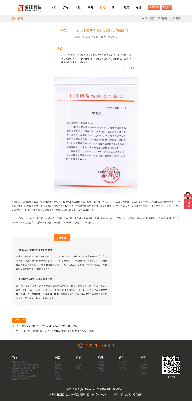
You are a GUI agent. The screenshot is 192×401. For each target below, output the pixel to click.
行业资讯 (101, 368)
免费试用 (154, 7)
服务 (126, 7)
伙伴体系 (122, 362)
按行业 (78, 362)
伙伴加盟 (122, 368)
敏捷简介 (144, 362)
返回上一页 (18, 320)
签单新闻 (101, 362)
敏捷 (138, 7)
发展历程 (144, 365)
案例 (90, 7)
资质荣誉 (144, 368)
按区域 (78, 368)
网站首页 (148, 18)
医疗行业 (58, 368)
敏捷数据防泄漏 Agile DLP (22, 371)
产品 (66, 7)
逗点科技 (138, 394)
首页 (53, 7)
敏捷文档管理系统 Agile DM (22, 373)
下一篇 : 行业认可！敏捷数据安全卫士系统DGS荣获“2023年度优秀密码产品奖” (53, 331)
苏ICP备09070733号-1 (107, 394)
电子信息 (58, 376)
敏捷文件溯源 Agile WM (21, 379)
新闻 (102, 7)
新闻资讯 (163, 18)
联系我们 (144, 373)
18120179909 (96, 345)
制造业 (57, 362)
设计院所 (58, 379)
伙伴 (114, 7)
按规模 (78, 365)
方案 (78, 7)
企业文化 (144, 371)
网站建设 (126, 394)
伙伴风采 (122, 371)
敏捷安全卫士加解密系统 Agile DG (25, 368)
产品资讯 (101, 371)
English (167, 7)
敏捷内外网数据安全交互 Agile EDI (25, 365)
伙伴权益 (122, 365)
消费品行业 (59, 371)
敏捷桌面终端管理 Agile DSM (23, 376)
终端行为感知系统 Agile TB (22, 362)
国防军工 (58, 373)
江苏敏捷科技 (104, 389)
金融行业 (58, 365)
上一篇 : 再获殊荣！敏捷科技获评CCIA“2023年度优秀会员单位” (45, 326)
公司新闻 (175, 18)
